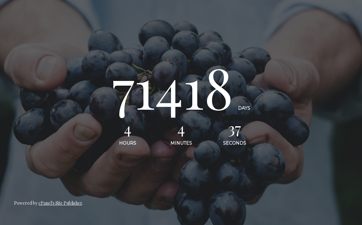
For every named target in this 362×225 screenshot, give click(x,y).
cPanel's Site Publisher (60, 203)
